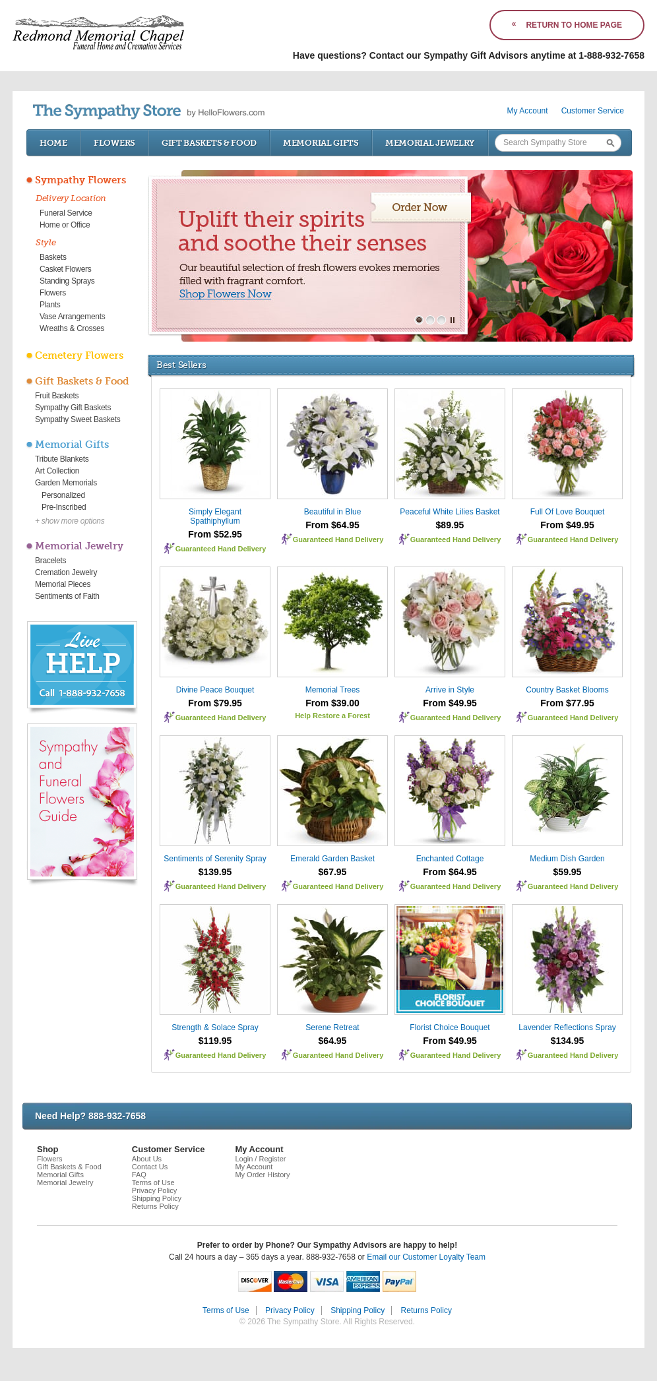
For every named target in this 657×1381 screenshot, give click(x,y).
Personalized (63, 495)
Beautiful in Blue (332, 511)
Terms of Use (153, 1182)
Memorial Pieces (62, 584)
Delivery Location (71, 198)
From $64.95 (332, 525)
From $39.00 (332, 703)
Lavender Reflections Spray (566, 1027)
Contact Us (150, 1167)
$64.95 (333, 1040)
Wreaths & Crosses (72, 328)
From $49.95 (567, 525)
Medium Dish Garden (567, 858)
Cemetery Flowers (79, 355)
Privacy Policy (154, 1190)
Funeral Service (66, 213)
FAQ (139, 1175)
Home (53, 143)
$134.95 (567, 1040)
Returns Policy (155, 1206)
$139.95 (215, 872)
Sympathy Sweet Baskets (77, 419)
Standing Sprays (67, 281)
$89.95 (450, 525)
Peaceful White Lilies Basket (449, 511)
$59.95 (567, 872)
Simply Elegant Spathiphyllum (215, 516)
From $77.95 (567, 703)
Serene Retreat (332, 1027)
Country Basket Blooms (567, 689)
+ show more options (69, 521)
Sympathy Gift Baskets (73, 407)
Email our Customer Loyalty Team (426, 1257)
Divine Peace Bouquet (215, 689)
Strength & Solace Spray (215, 1027)
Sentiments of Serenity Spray (215, 858)
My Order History (262, 1175)
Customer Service (592, 110)
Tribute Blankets (61, 459)
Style (46, 242)
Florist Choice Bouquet (449, 1027)
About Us (147, 1159)
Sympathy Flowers (80, 180)
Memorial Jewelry (430, 143)
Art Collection (57, 471)
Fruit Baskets (56, 395)
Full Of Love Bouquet (567, 511)
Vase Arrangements (72, 316)
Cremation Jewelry (66, 572)
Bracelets (50, 560)
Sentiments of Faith (67, 596)
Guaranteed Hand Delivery (220, 549)
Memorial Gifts (321, 143)
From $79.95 (215, 703)
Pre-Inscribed (64, 507)
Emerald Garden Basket (332, 858)
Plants (50, 304)
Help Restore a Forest (332, 716)
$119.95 (215, 1040)
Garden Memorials (66, 482)
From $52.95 (215, 534)
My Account (527, 110)
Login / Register (260, 1159)
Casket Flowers (66, 269)
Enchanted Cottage (450, 858)
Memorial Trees (332, 689)
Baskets (53, 257)
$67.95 (333, 872)
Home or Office (65, 225)
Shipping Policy (156, 1198)
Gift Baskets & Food (209, 143)
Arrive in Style (449, 689)
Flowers (114, 143)
